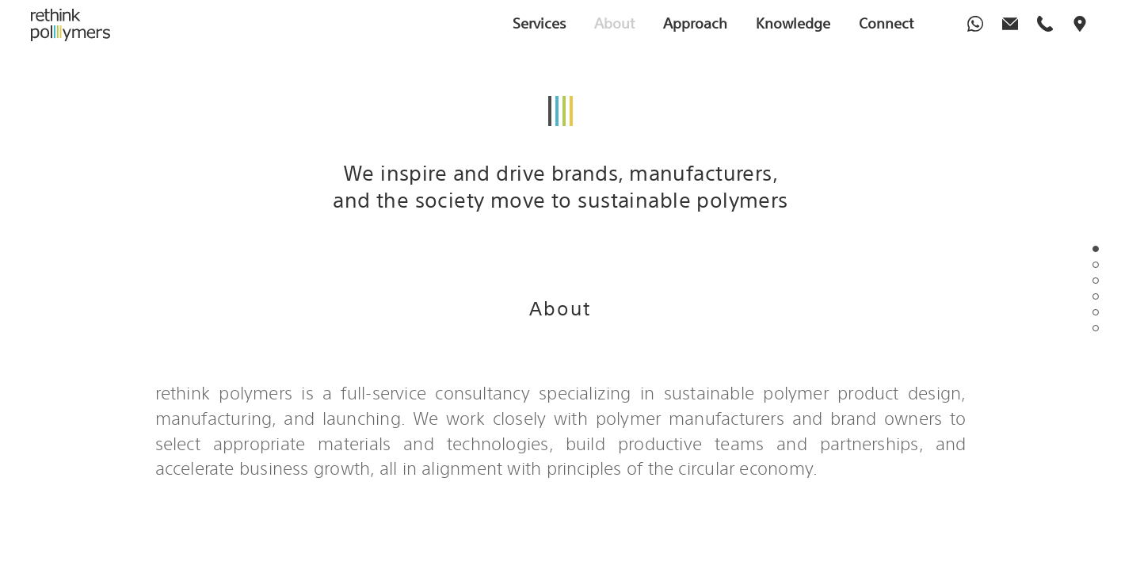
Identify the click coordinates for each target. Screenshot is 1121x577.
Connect (886, 23)
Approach (695, 23)
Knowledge (793, 23)
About (614, 23)
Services (539, 23)
